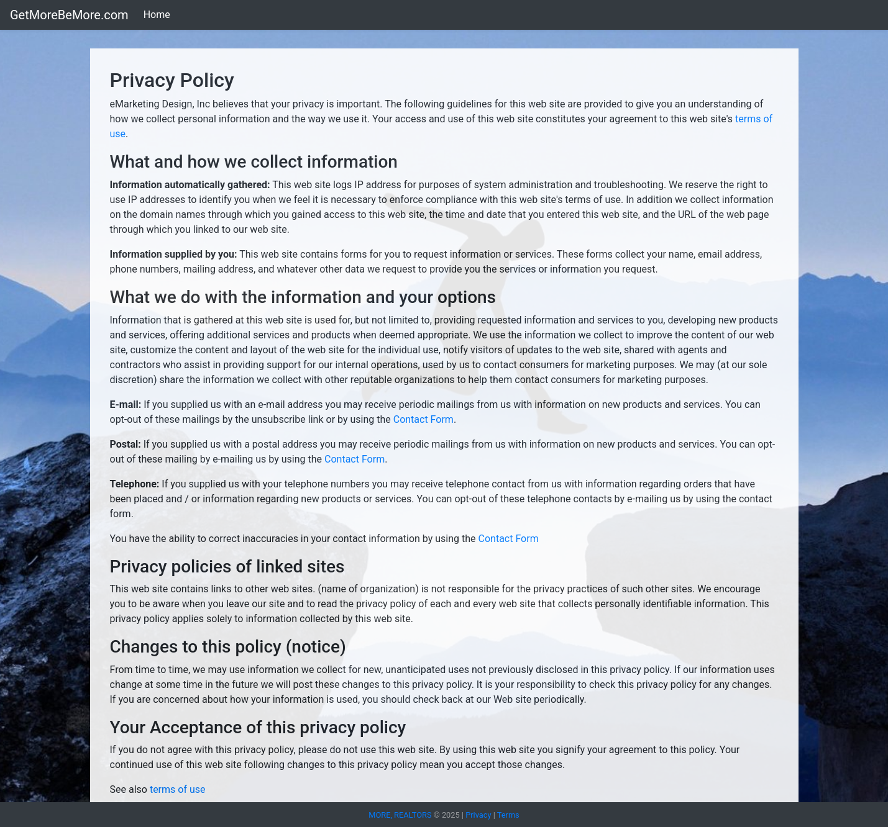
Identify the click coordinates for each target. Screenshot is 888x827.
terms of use (176, 789)
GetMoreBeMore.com (69, 14)
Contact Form (423, 419)
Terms (508, 815)
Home (157, 14)
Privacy (478, 815)
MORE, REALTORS (400, 815)
